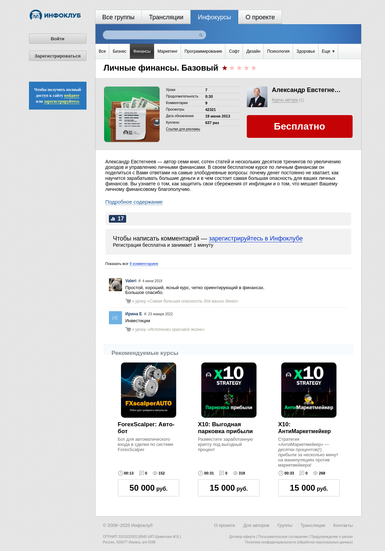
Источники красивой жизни (176, 329)
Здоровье (305, 51)
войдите (71, 95)
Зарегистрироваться (57, 56)
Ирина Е (133, 314)
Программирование (203, 51)
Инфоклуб (142, 525)
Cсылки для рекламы (183, 129)
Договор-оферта (242, 537)
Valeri (130, 280)
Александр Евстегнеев (306, 89)
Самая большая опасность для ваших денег (193, 301)
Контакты (343, 525)
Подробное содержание (134, 202)
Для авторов (256, 525)
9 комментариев (144, 264)
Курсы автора (285, 100)
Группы (284, 525)
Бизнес (119, 51)
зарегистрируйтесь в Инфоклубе (256, 238)
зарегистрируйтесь (61, 101)
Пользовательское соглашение (283, 537)
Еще (328, 51)
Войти (57, 38)
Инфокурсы (214, 17)
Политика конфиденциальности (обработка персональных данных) (299, 542)
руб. (149, 487)
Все (102, 51)
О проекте (260, 17)
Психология (278, 51)
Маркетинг (168, 51)
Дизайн (253, 51)
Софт (234, 51)
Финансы (142, 51)
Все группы (118, 17)
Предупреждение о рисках (332, 537)
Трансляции (166, 17)
